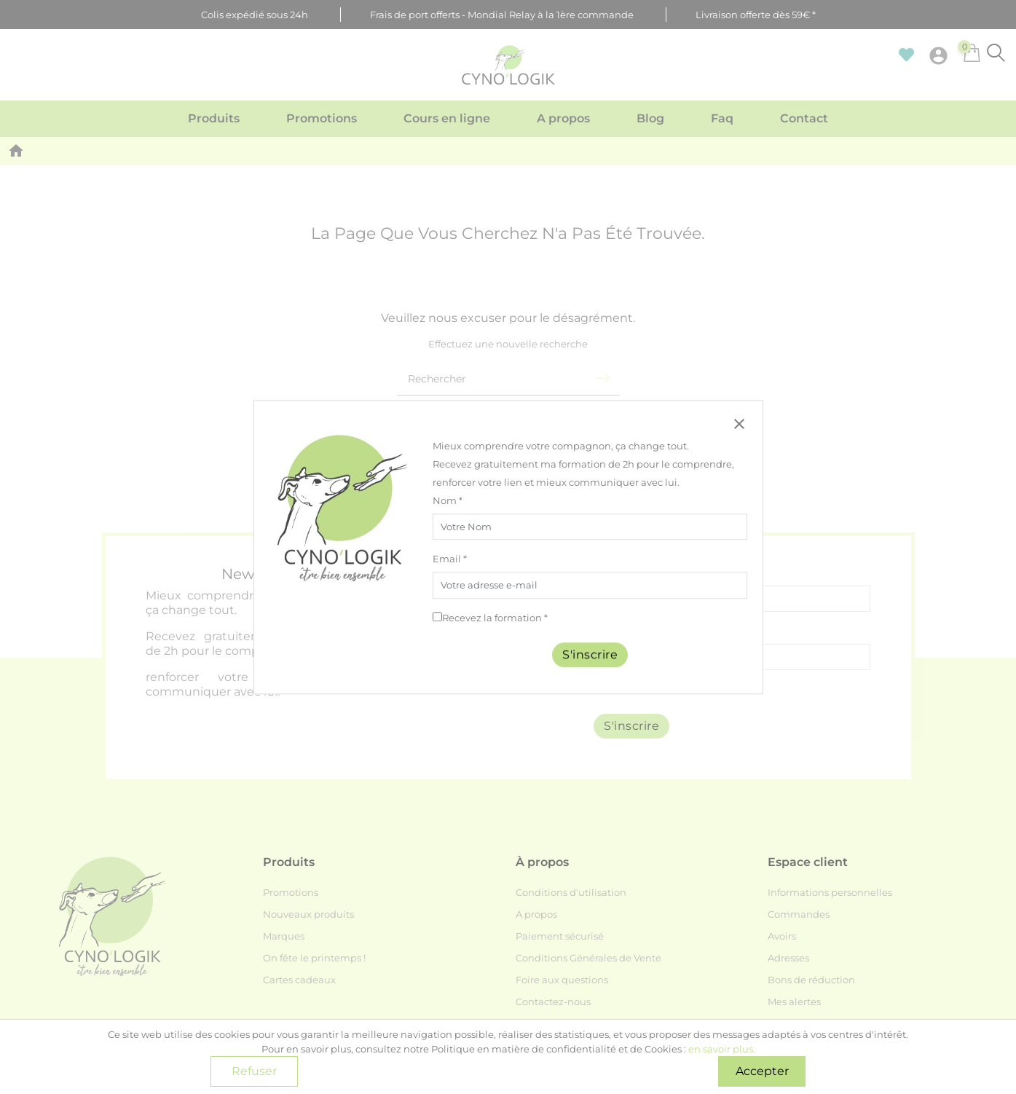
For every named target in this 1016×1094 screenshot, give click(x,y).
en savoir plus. (721, 1049)
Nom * (447, 500)
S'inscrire (590, 654)
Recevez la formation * (495, 617)
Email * (450, 559)
